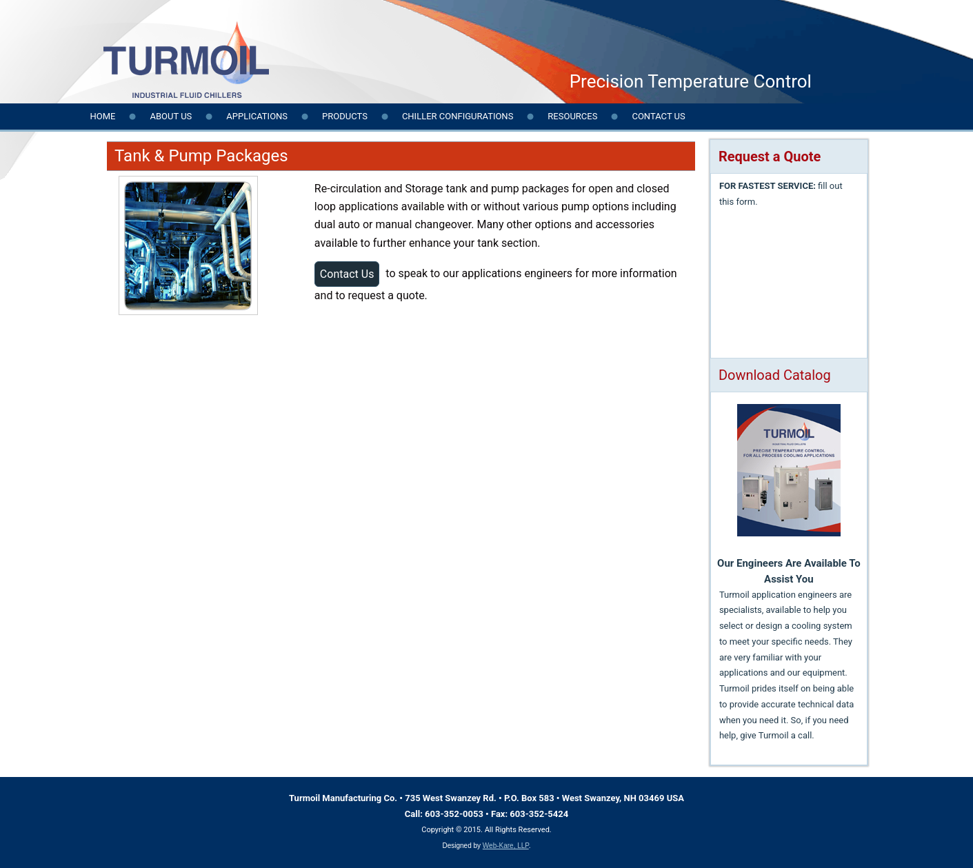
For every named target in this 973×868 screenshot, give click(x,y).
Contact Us (347, 274)
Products (345, 116)
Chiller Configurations (457, 116)
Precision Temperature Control (691, 81)
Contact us (658, 116)
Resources (572, 116)
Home (103, 116)
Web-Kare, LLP (506, 845)
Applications (257, 116)
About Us (171, 116)
